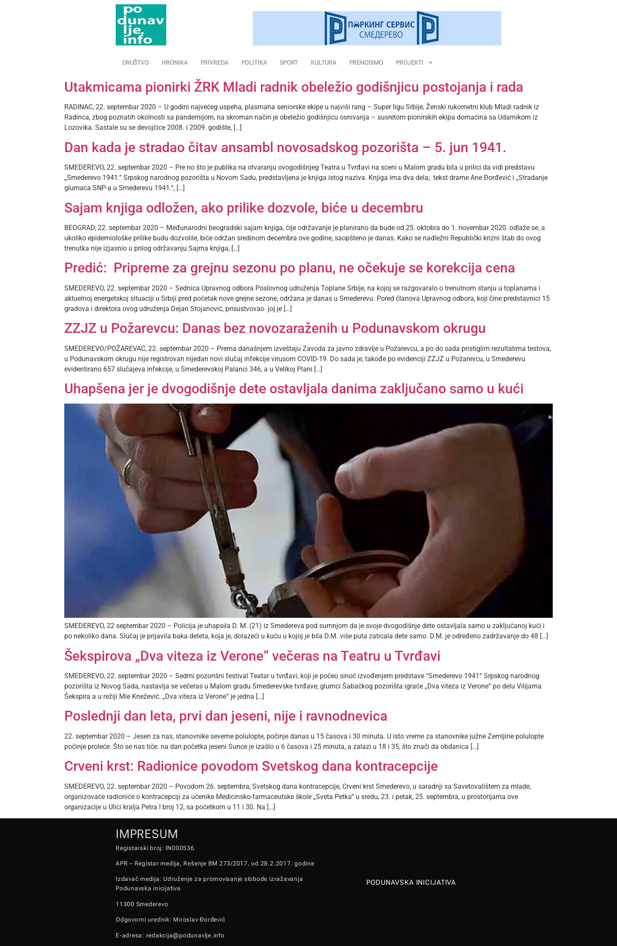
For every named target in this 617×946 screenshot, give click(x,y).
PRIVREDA (214, 62)
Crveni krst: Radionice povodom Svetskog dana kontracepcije (251, 766)
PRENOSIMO (366, 62)
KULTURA (323, 62)
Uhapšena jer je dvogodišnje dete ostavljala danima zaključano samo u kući (294, 388)
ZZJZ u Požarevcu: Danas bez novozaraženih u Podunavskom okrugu (275, 328)
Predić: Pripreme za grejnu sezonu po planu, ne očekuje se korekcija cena (289, 268)
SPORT (289, 62)
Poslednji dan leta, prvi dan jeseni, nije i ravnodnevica (225, 716)
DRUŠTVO (135, 62)
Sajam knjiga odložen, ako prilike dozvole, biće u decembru (243, 208)
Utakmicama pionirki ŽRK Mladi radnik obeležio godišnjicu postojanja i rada (293, 87)
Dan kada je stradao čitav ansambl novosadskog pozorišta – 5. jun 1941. (285, 147)
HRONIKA (175, 62)
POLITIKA (254, 62)
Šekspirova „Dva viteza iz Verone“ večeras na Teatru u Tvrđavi (252, 656)
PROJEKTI (415, 62)
